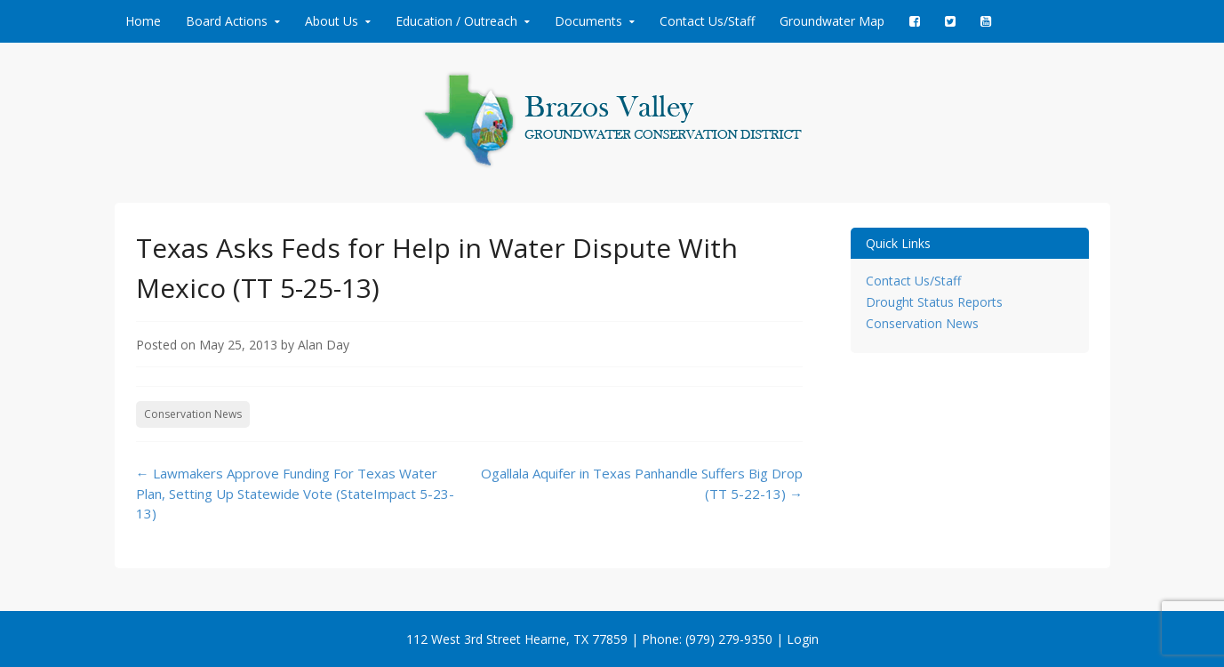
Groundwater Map (832, 20)
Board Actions (227, 20)
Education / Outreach (456, 20)
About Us (331, 20)
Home (143, 20)
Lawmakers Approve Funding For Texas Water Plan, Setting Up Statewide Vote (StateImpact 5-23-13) (295, 493)
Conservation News (193, 414)
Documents (588, 20)
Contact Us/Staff (707, 20)
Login (803, 639)
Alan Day (323, 344)
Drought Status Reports (934, 301)
